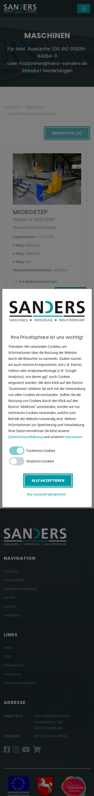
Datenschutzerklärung (25, 437)
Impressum (73, 437)
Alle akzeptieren (48, 480)
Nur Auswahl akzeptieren (46, 494)
